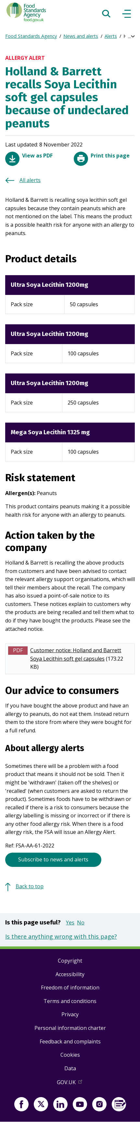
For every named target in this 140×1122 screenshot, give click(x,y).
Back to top (30, 886)
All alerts (30, 180)
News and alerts (80, 36)
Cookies (70, 1054)
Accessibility (70, 974)
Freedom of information (70, 987)
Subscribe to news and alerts (53, 859)
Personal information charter (70, 1027)
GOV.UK (70, 1083)
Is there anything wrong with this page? (61, 936)
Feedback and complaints (70, 1041)
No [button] (80, 922)
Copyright (70, 960)
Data (70, 1068)
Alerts (111, 36)
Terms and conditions (70, 1001)
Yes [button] (70, 922)
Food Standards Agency (31, 36)
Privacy (70, 1014)
